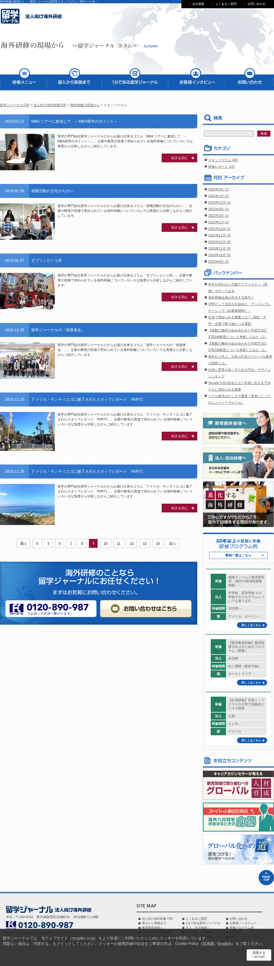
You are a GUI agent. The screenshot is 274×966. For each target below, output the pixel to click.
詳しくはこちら (251, 625)
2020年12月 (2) (219, 242)
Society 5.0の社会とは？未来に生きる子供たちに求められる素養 (239, 386)
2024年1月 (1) (218, 196)
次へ (172, 543)
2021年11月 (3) (219, 235)
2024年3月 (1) (218, 189)
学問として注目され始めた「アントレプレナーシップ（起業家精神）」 (239, 307)
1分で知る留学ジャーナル (203, 923)
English (225, 943)
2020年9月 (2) (218, 262)
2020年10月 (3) (219, 255)
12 (131, 543)
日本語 (208, 943)
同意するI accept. (259, 955)
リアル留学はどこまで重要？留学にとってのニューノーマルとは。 (239, 399)
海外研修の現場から (85, 105)
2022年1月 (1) (218, 222)
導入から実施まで (154, 923)
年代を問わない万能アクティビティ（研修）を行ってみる (237, 287)
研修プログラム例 (242, 927)
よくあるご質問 (196, 918)
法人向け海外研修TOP (49, 105)
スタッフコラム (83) (223, 160)
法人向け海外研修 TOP (157, 918)
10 (105, 543)
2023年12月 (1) (219, 202)
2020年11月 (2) (219, 248)
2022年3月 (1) (218, 216)
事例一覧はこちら (238, 555)
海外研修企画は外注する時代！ (231, 297)
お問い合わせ (239, 918)
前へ (23, 543)
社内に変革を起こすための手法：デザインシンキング (239, 373)
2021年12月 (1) (219, 229)
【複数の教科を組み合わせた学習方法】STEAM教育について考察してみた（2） (237, 333)
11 (118, 543)
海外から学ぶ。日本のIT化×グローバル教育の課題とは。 (240, 360)
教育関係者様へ (152, 927)
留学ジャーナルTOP (15, 105)
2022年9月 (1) (218, 209)
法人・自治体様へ (198, 927)
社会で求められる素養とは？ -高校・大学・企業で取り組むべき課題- (237, 320)
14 (157, 543)
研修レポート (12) (221, 167)
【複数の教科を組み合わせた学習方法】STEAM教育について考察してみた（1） (237, 347)
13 (145, 543)
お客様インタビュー (243, 923)
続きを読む (179, 158)
